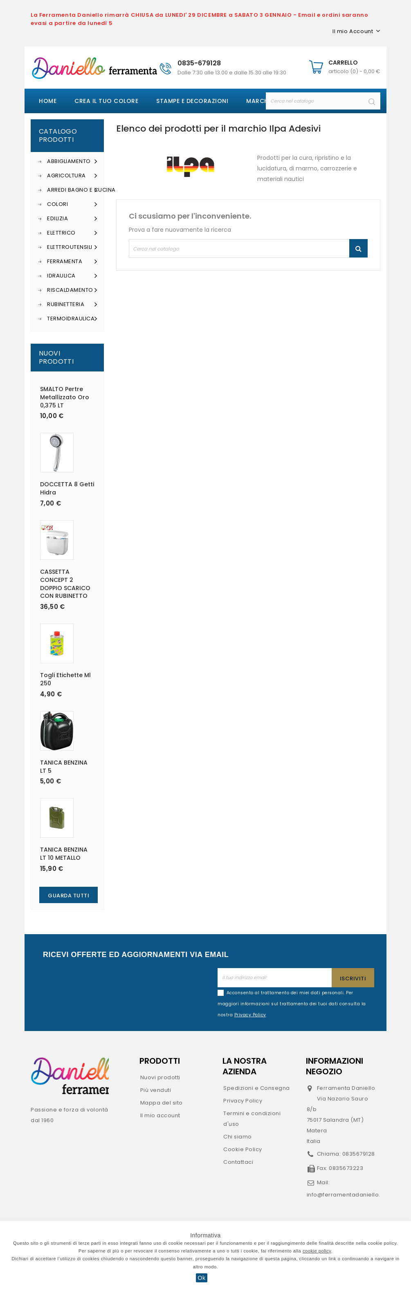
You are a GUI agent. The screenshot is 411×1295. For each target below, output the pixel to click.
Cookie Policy (242, 1149)
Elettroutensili (72, 247)
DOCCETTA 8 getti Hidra (67, 488)
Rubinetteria (72, 304)
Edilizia (72, 218)
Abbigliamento (72, 161)
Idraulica (72, 276)
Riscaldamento (72, 290)
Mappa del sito (161, 1103)
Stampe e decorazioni (192, 101)
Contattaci (238, 1162)
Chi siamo (237, 1137)
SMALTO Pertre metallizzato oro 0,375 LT (64, 397)
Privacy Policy (242, 1101)
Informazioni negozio (334, 1066)
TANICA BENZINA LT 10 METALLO (64, 853)
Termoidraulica (72, 318)
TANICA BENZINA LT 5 (64, 766)
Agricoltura (72, 175)
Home (47, 101)
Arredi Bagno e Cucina (72, 190)
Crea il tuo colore (106, 101)
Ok (202, 1278)
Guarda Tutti (68, 895)
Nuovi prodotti (160, 1077)
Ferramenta (72, 261)
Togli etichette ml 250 (65, 679)
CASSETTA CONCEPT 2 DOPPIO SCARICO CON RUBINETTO (65, 584)
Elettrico (72, 233)
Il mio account (160, 1115)
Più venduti (155, 1090)
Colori (72, 204)
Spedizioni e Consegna (256, 1088)
